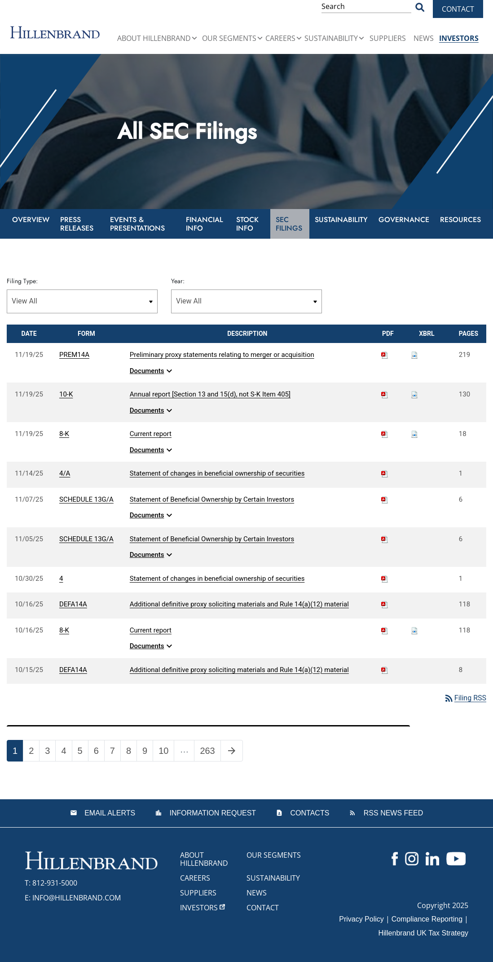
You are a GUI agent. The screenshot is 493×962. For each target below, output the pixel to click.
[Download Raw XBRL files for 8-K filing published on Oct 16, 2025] (414, 630)
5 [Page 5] (82, 753)
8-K (64, 434)
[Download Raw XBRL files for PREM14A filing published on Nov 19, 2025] (414, 355)
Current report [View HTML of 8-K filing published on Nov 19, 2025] (151, 434)
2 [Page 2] (34, 753)
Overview (30, 219)
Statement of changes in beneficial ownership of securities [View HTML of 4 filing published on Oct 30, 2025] (217, 579)
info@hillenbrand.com (76, 898)
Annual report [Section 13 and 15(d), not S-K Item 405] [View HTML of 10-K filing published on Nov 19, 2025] (210, 394)
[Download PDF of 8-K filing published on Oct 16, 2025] (384, 630)
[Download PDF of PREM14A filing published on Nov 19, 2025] (384, 355)
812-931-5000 (54, 883)
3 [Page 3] (50, 753)
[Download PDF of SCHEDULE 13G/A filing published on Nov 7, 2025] (384, 499)
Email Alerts (109, 813)
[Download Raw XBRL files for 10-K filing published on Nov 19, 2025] (414, 394)
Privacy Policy (361, 919)
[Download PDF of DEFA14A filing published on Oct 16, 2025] (384, 604)
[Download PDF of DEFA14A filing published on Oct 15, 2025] (384, 670)
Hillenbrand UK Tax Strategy (423, 933)
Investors (459, 38)
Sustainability (334, 38)
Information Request (211, 813)
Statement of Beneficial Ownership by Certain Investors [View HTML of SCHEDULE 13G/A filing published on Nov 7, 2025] (212, 499)
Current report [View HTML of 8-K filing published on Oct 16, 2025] (151, 630)
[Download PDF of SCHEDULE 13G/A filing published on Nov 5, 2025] (384, 539)
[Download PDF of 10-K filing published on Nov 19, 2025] (384, 394)
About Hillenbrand (157, 38)
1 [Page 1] (17, 753)
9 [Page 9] (147, 753)
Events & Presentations (137, 223)
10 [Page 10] (166, 753)
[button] (194, 38)
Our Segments (233, 38)
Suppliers (388, 38)
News (424, 38)
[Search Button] (420, 6)
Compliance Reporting (427, 919)
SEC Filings (289, 223)
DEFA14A (73, 604)
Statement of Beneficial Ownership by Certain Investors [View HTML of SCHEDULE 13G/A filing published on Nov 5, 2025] (212, 539)
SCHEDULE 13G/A (86, 499)
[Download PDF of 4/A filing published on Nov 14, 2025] (384, 473)
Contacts (308, 813)
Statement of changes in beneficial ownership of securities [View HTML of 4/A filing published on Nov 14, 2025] (217, 473)
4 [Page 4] (66, 753)
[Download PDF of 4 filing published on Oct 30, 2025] (384, 579)
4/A (64, 473)
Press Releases (76, 223)
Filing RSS (465, 698)
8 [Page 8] (131, 753)
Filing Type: (22, 280)
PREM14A (74, 355)
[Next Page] (231, 751)
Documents (152, 370)
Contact (458, 9)
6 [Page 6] (99, 753)
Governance (404, 219)
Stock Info (247, 223)
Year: (178, 280)
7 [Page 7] (115, 753)
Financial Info (204, 223)
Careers (284, 38)
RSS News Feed (392, 813)
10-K (66, 394)
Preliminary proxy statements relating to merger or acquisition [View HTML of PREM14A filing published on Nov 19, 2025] (222, 355)
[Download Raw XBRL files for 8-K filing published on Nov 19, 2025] (414, 434)
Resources (460, 219)
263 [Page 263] (209, 753)
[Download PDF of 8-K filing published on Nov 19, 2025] (384, 434)
